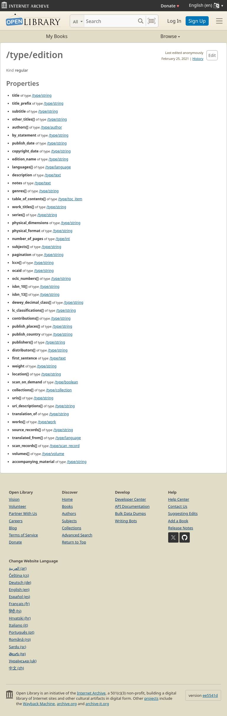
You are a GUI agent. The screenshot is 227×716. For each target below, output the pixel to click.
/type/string (41, 95)
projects (151, 698)
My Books (57, 36)
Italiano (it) (18, 625)
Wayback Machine (39, 703)
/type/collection (59, 390)
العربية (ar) (17, 568)
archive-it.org (97, 703)
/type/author (51, 127)
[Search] (109, 21)
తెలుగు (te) (17, 653)
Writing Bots (126, 520)
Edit (212, 55)
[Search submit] (140, 21)
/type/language (58, 167)
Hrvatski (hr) (20, 618)
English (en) (19, 589)
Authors (69, 513)
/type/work (47, 421)
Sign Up (197, 21)
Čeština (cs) (19, 575)
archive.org (67, 703)
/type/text (53, 175)
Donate (170, 6)
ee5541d (210, 695)
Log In (174, 21)
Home (67, 499)
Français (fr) (19, 603)
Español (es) (19, 596)
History (197, 58)
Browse (147, 36)
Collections (72, 528)
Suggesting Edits (183, 513)
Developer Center (130, 499)
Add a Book (178, 520)
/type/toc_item (70, 198)
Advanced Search (77, 535)
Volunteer (17, 506)
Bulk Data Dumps (130, 513)
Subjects (69, 520)
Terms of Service (23, 535)
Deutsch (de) (20, 582)
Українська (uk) (22, 661)
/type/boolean (66, 382)
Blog (13, 528)
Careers (15, 520)
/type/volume (53, 453)
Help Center (178, 499)
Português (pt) (21, 632)
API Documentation (132, 506)
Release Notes (180, 528)
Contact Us (177, 506)
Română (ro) (20, 639)
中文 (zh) (16, 668)
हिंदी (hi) (15, 611)
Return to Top (74, 542)
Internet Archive (91, 693)
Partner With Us (23, 513)
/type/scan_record (65, 445)
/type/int (63, 238)
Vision (14, 499)
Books (67, 506)
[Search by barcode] (151, 21)
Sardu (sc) (17, 646)
